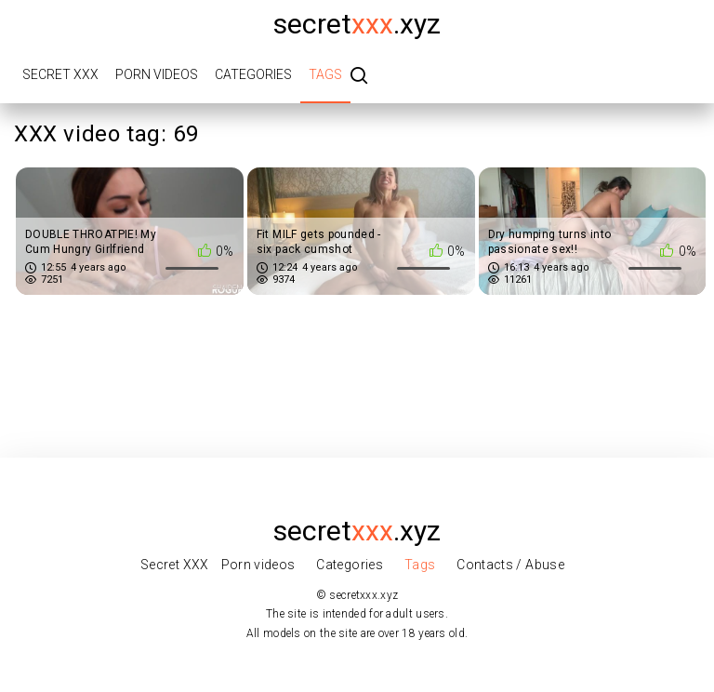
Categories (253, 74)
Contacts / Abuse (510, 564)
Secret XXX (60, 74)
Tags (325, 74)
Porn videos (156, 74)
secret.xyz (357, 23)
